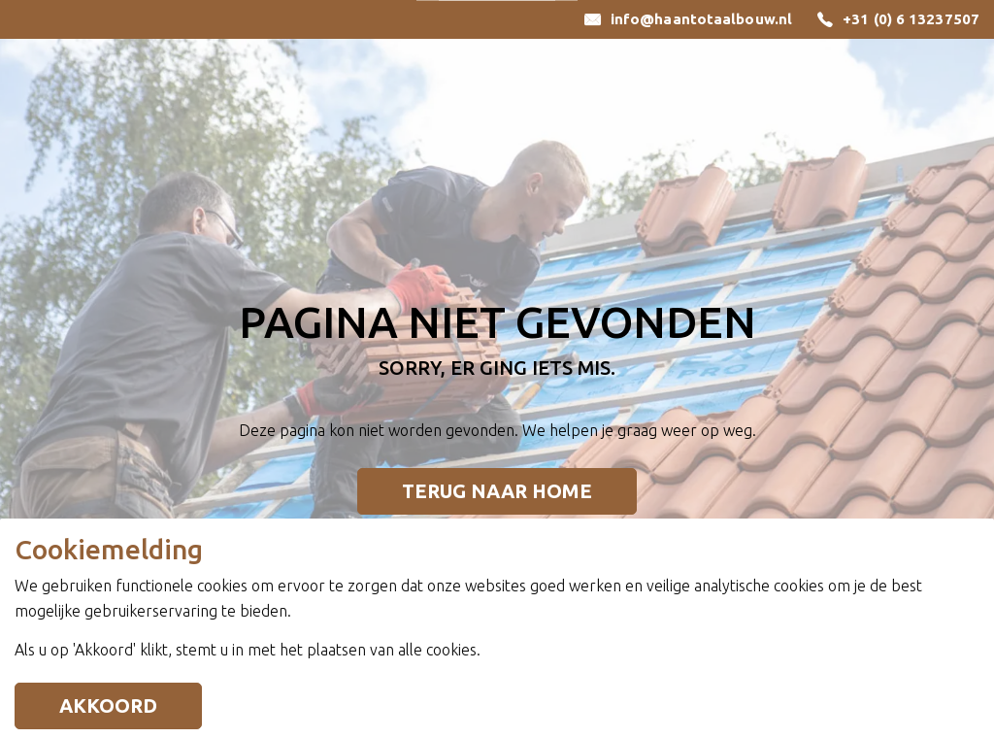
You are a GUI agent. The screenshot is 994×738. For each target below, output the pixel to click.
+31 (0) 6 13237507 (911, 19)
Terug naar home (497, 491)
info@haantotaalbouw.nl (701, 19)
